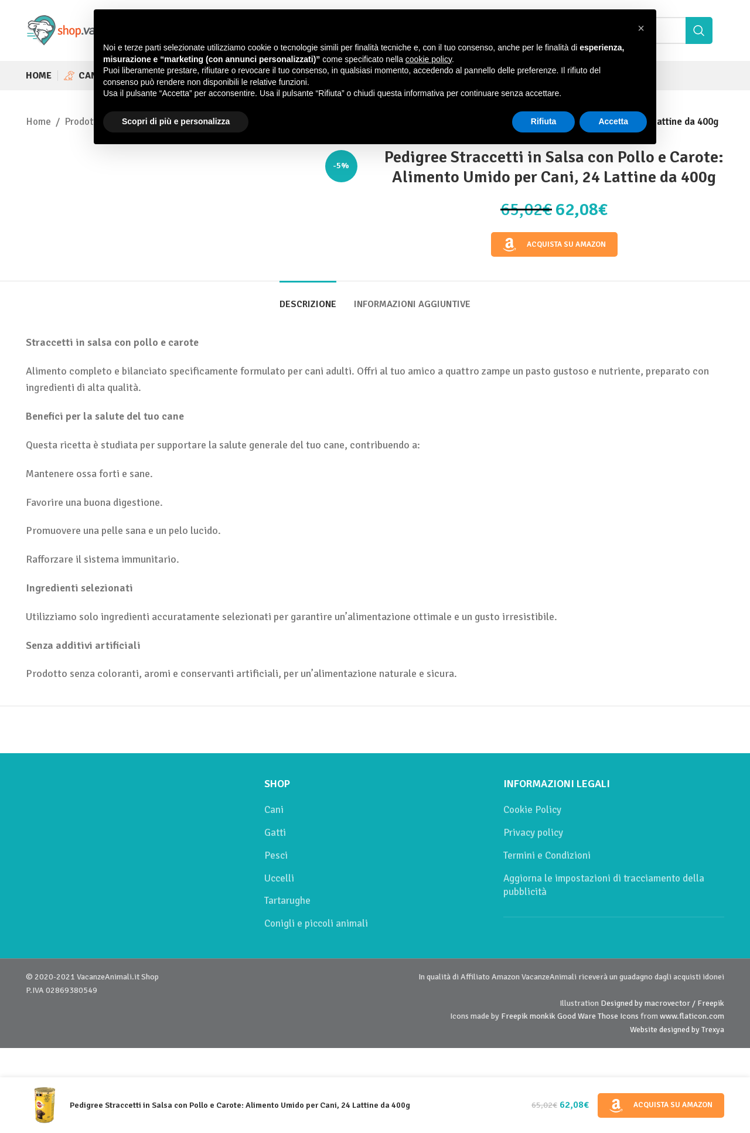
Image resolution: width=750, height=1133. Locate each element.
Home (38, 121)
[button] (641, 28)
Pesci (276, 855)
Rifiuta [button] (544, 121)
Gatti (275, 832)
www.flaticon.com (692, 1016)
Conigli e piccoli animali (316, 923)
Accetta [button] (613, 121)
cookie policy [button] (428, 59)
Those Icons (618, 1016)
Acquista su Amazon (554, 245)
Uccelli (279, 878)
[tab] (307, 299)
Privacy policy (533, 832)
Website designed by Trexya (677, 1030)
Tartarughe (287, 900)
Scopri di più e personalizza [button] (176, 121)
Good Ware (576, 1016)
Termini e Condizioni (547, 855)
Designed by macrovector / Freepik (662, 1003)
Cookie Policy (532, 810)
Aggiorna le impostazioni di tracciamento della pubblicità (603, 885)
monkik (542, 1016)
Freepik (514, 1016)
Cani (274, 810)
